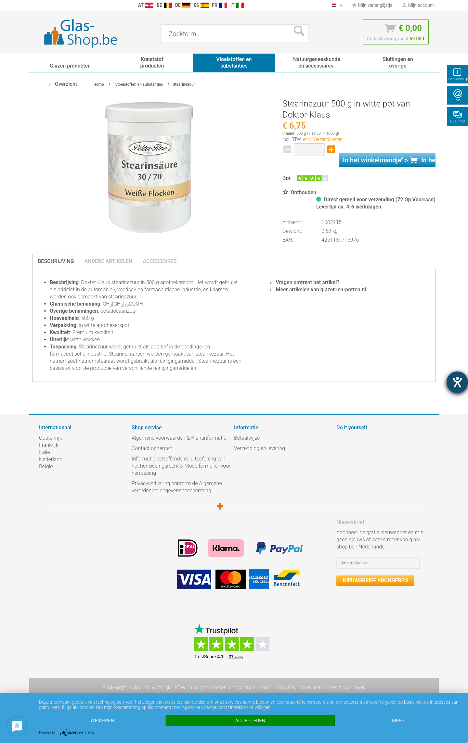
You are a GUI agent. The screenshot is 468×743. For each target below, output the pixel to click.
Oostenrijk (50, 438)
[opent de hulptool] (457, 382)
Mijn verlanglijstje (372, 5)
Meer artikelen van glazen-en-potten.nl (318, 289)
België (46, 466)
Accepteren (250, 721)
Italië (44, 452)
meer (398, 721)
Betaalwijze (247, 438)
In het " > (389, 160)
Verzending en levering (259, 448)
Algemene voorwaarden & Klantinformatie (179, 438)
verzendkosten (210, 688)
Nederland (50, 459)
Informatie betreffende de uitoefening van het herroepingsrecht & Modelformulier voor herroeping (181, 466)
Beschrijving (56, 261)
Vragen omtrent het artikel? (304, 282)
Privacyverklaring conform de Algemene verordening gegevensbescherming (177, 487)
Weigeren (102, 721)
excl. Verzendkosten (323, 139)
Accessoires (160, 261)
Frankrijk (48, 445)
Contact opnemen (152, 448)
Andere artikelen (108, 261)
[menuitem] (42, 5)
